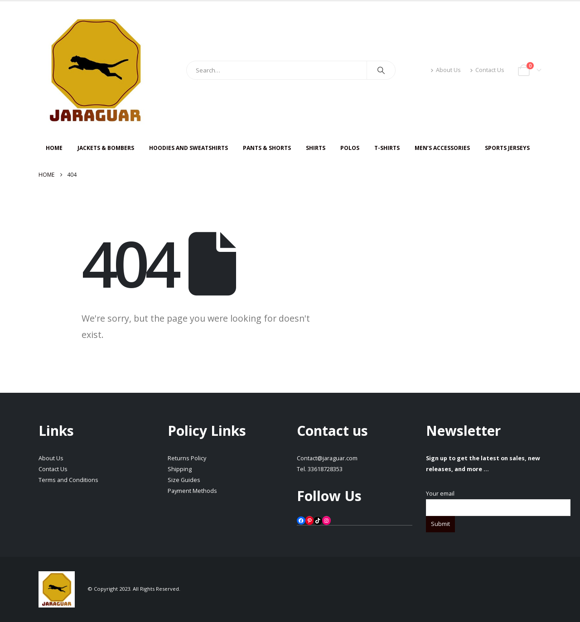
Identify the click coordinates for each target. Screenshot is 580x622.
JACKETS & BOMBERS (105, 148)
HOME (54, 148)
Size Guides (184, 480)
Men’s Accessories (442, 148)
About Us (445, 70)
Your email (498, 500)
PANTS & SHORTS (267, 148)
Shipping (180, 469)
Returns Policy (187, 458)
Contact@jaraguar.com (327, 458)
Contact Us (487, 70)
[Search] (381, 70)
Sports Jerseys (507, 148)
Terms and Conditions (68, 480)
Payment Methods (192, 491)
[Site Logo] (95, 70)
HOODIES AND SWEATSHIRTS (188, 148)
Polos (349, 148)
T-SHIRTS (387, 148)
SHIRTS (315, 148)
